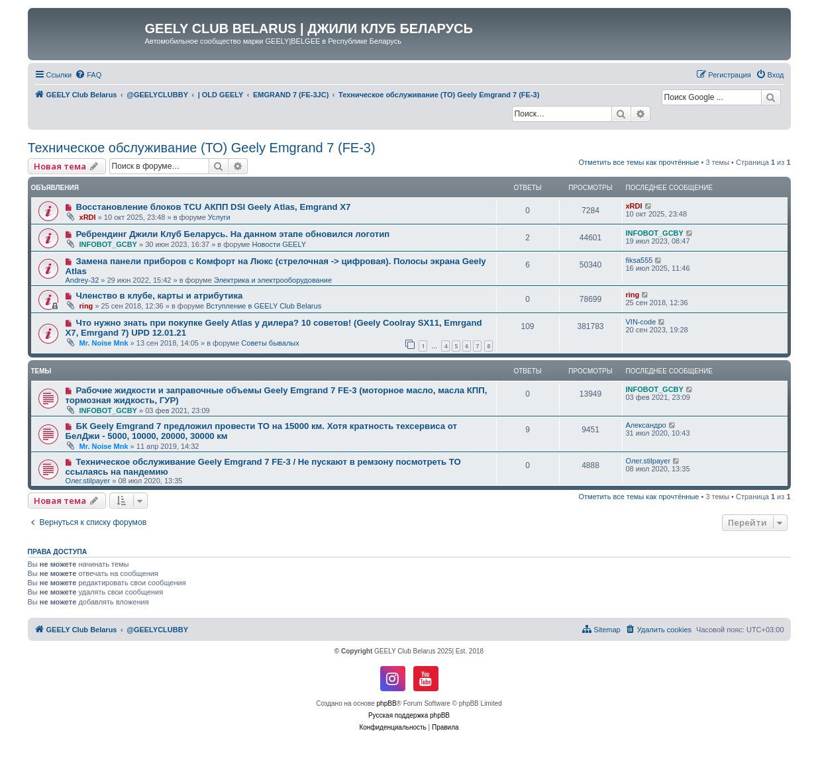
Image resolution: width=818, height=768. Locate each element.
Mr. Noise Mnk (103, 343)
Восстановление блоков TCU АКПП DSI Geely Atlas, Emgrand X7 (213, 207)
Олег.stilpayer (88, 481)
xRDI (87, 217)
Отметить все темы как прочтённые (639, 162)
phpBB (387, 703)
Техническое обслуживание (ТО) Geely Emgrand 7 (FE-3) (202, 147)
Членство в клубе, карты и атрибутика (159, 296)
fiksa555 (639, 260)
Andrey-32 (82, 280)
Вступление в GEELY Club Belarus (263, 306)
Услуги (219, 217)
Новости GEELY (279, 244)
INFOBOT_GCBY (108, 244)
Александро (646, 425)
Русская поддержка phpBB (409, 715)
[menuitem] (88, 75)
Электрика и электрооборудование (273, 280)
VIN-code (641, 322)
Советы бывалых (270, 343)
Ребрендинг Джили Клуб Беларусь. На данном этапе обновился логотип (232, 234)
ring (86, 306)
